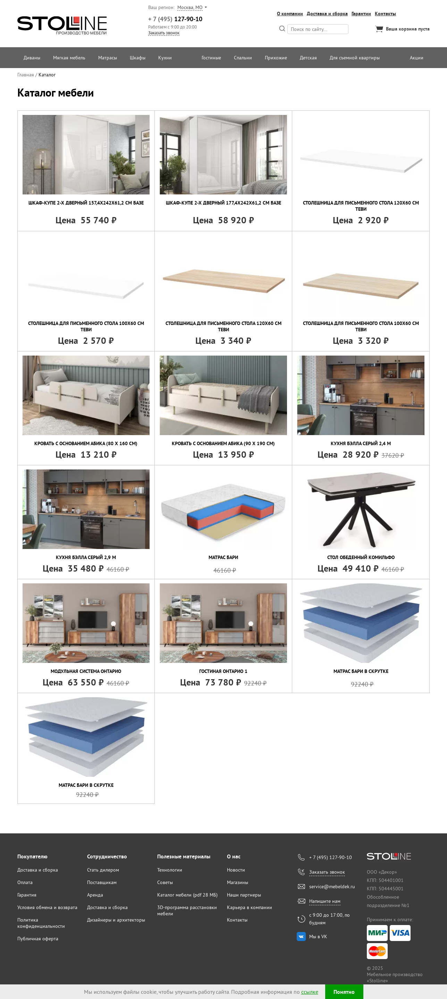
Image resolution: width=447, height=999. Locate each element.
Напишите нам (324, 901)
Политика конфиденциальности (41, 923)
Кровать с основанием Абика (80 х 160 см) (85, 443)
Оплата (25, 882)
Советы (165, 882)
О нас (234, 856)
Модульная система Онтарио (86, 671)
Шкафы (137, 58)
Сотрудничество (107, 856)
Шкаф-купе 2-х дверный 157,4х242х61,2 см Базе (86, 203)
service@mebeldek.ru (332, 886)
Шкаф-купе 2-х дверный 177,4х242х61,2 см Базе (223, 203)
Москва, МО (190, 7)
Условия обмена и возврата (47, 907)
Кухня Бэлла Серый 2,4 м (361, 443)
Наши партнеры (244, 895)
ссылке (309, 991)
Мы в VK (318, 936)
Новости (236, 870)
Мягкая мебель (69, 58)
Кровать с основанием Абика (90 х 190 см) (223, 443)
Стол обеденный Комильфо (361, 557)
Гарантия (26, 895)
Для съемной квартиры (355, 58)
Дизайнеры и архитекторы (116, 920)
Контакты (385, 13)
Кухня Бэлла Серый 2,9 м (86, 557)
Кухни (165, 58)
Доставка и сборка (327, 13)
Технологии (169, 870)
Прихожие (276, 58)
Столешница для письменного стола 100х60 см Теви (86, 326)
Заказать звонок (163, 32)
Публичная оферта (37, 938)
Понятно (344, 992)
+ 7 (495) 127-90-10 (330, 857)
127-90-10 (175, 19)
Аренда (95, 895)
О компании (290, 13)
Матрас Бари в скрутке (361, 671)
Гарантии (361, 13)
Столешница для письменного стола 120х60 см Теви (361, 206)
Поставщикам (102, 882)
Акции (416, 58)
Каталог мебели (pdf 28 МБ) (187, 895)
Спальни (243, 58)
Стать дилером (103, 870)
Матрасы (107, 58)
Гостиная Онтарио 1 (223, 671)
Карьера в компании (249, 907)
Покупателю (32, 856)
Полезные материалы (183, 856)
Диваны (32, 58)
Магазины (237, 882)
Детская (308, 58)
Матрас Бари (223, 557)
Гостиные (211, 58)
